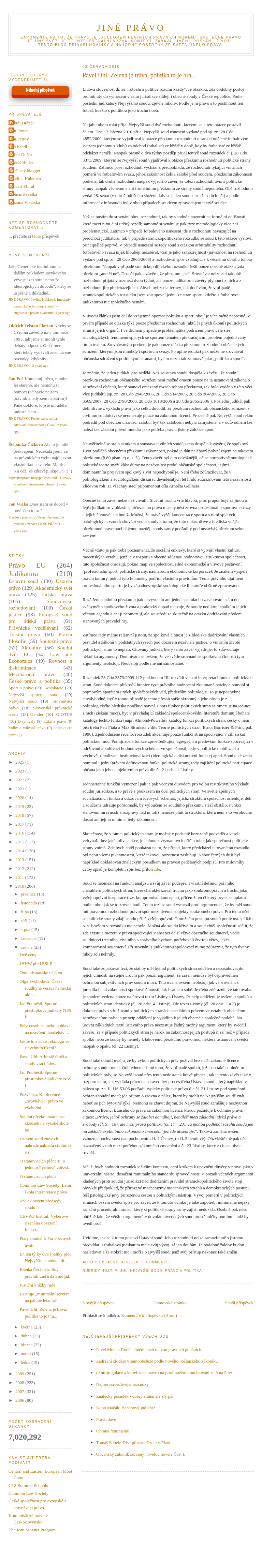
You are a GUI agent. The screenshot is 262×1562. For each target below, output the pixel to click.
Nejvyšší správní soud (33, 694)
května (27, 1327)
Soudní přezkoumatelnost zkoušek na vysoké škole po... (44, 1123)
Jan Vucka (18, 504)
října (25, 911)
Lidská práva (56, 594)
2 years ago (40, 365)
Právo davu (106, 1419)
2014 (20, 850)
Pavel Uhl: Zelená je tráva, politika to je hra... (139, 75)
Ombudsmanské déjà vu (40, 972)
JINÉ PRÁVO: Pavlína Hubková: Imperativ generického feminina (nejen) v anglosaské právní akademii (40, 306)
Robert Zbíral (22, 186)
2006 (20, 1400)
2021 (20, 788)
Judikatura (23, 573)
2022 (20, 779)
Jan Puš (16, 378)
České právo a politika (35, 681)
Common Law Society (28, 1493)
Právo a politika (183, 1271)
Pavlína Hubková (25, 178)
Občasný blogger (25, 170)
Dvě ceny (27, 954)
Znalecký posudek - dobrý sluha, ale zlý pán (135, 1396)
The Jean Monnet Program (32, 1529)
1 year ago (63, 313)
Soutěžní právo (56, 641)
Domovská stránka (169, 1302)
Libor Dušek (21, 154)
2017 (20, 824)
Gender (36, 714)
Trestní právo (24, 634)
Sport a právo (21, 687)
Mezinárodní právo (32, 674)
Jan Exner (19, 130)
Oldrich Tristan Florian (31, 325)
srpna (26, 929)
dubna (27, 1335)
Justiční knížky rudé (37, 1285)
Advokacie (53, 687)
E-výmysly (26, 721)
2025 (20, 762)
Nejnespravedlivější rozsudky (122, 1384)
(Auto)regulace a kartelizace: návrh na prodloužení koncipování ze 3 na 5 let (164, 1372)
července (29, 938)
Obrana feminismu (112, 1430)
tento (36, 236)
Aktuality (31, 647)
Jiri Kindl (18, 146)
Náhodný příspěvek (40, 90)
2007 (20, 1391)
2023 (20, 771)
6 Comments (155, 1262)
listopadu (29, 902)
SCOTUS (63, 714)
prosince (29, 894)
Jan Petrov (19, 138)
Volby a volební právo (27, 728)
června (27, 947)
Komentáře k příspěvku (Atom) (149, 1315)
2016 (20, 833)
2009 (20, 1373)
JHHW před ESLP (35, 963)
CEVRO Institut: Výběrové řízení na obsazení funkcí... (43, 1223)
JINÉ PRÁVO (131, 28)
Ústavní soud (23, 581)
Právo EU (27, 565)
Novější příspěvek (99, 1302)
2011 (20, 877)
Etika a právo (54, 721)
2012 (20, 868)
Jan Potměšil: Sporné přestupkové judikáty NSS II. (45, 1010)
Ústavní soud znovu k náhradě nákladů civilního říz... (45, 1145)
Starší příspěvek (239, 1302)
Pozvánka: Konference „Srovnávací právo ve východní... (41, 1101)
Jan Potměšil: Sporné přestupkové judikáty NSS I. (45, 1079)
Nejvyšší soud (146, 1271)
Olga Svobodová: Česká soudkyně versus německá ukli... (45, 988)
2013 (20, 859)
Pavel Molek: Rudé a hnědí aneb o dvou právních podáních (148, 1349)
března (27, 1344)
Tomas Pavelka (23, 194)
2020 (20, 797)
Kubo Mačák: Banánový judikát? (125, 1407)
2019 (20, 806)
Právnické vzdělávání (33, 628)
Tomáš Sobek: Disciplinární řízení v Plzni (133, 1442)
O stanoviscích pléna (37, 1176)
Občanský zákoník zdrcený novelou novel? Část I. (140, 1454)
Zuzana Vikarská (25, 202)
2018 (20, 815)
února (26, 1353)
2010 (20, 886)
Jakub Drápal (22, 122)
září (25, 920)
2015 (20, 841)
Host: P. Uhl (115, 1271)
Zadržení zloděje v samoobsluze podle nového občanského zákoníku (157, 1361)
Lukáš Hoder (21, 162)
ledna (26, 1362)
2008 (20, 1382)
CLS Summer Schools (28, 1485)
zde (157, 869)
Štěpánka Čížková (26, 444)
